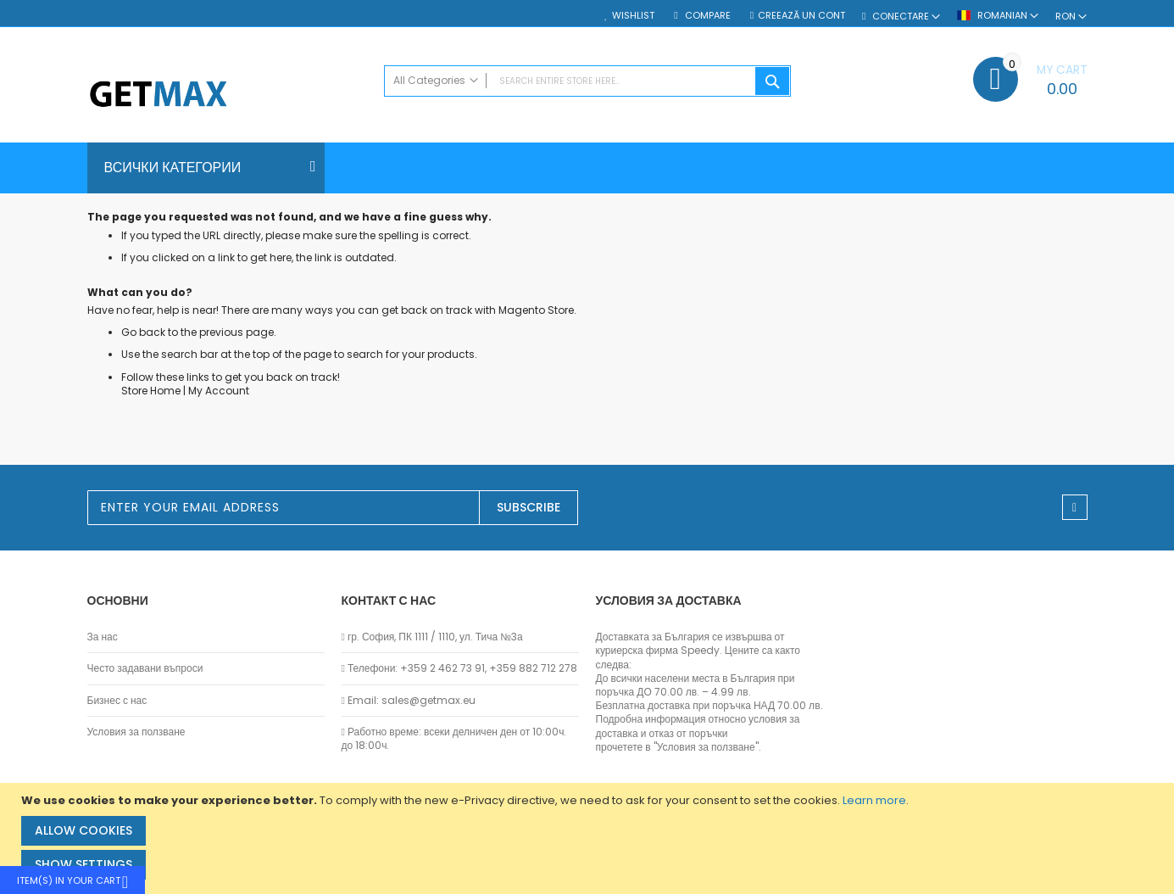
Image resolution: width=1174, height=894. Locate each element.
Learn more (874, 800)
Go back (143, 332)
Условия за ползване (136, 732)
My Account (218, 390)
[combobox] (587, 81)
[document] (589, 838)
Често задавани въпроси (145, 668)
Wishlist (633, 15)
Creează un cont (801, 15)
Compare (706, 15)
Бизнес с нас (117, 700)
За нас (102, 637)
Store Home (151, 390)
